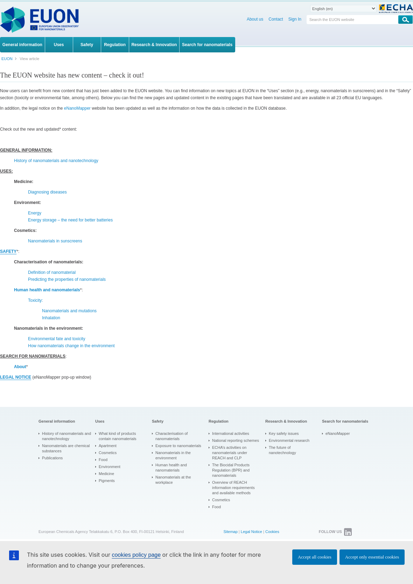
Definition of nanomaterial (52, 272)
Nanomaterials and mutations (69, 310)
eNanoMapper (77, 108)
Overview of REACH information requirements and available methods (233, 487)
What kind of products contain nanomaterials (117, 436)
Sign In (294, 19)
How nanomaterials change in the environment (71, 345)
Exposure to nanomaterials (178, 446)
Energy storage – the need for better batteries (70, 220)
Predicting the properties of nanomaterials (67, 279)
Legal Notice (251, 532)
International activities (230, 433)
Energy (34, 213)
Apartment (108, 446)
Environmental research (289, 440)
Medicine (106, 474)
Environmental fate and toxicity (56, 338)
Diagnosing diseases (47, 192)
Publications (52, 458)
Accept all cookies (314, 557)
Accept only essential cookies (372, 557)
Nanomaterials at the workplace (173, 479)
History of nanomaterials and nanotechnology (56, 160)
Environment (109, 467)
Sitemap (230, 532)
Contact (275, 19)
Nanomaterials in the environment (173, 455)
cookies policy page (136, 555)
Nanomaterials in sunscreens (55, 241)
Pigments (107, 481)
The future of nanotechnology (282, 450)
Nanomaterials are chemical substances (66, 448)
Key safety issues (284, 433)
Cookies (272, 532)
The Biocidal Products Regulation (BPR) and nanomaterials (231, 470)
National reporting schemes (235, 440)
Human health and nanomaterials (171, 467)
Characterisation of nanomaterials (171, 436)
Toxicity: (35, 300)
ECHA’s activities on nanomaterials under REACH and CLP (229, 452)
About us (255, 19)
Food (103, 460)
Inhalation (51, 317)
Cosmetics (108, 453)
